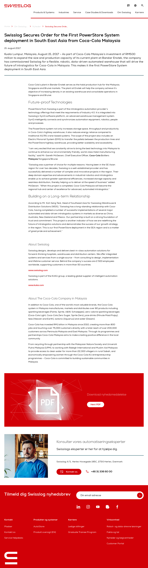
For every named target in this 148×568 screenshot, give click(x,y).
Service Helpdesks (13, 537)
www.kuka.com (36, 285)
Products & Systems (43, 12)
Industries (64, 12)
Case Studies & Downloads (99, 12)
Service (77, 12)
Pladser (8, 526)
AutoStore (38, 526)
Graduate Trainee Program (82, 532)
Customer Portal (115, 543)
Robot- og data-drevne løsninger (124, 526)
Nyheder (35, 26)
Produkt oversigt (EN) (44, 532)
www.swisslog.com (38, 270)
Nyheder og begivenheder (120, 537)
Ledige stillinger (76, 526)
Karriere (139, 12)
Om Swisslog (124, 12)
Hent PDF (96, 404)
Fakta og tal (113, 532)
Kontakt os (9, 532)
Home (7, 26)
